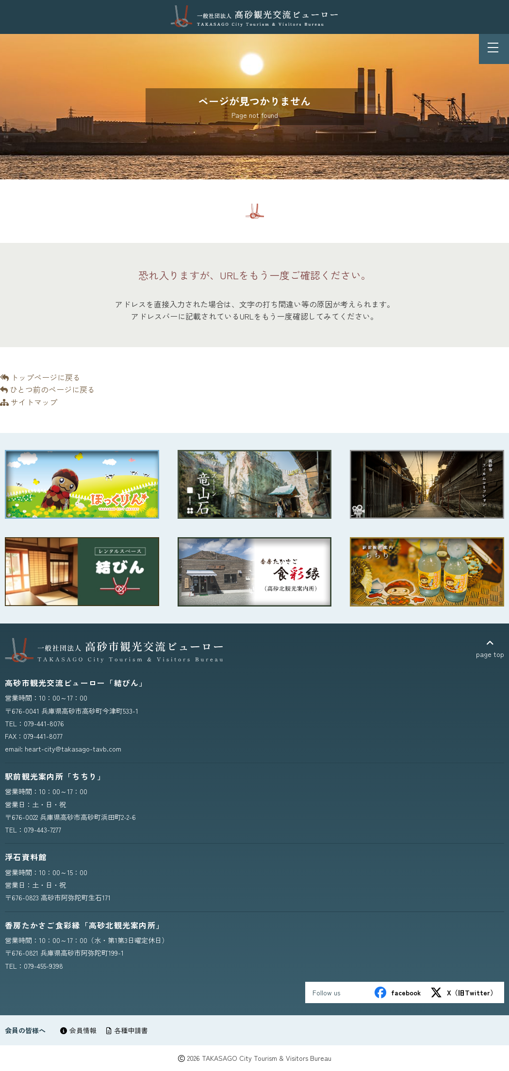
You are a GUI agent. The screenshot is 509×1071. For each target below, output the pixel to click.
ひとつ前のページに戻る (47, 389)
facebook (398, 992)
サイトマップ (28, 402)
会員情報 (78, 1030)
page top (490, 649)
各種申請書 (127, 1030)
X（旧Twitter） (463, 992)
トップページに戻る (40, 377)
